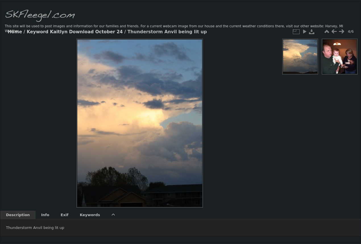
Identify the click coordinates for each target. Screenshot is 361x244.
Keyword (37, 31)
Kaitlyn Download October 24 (86, 31)
